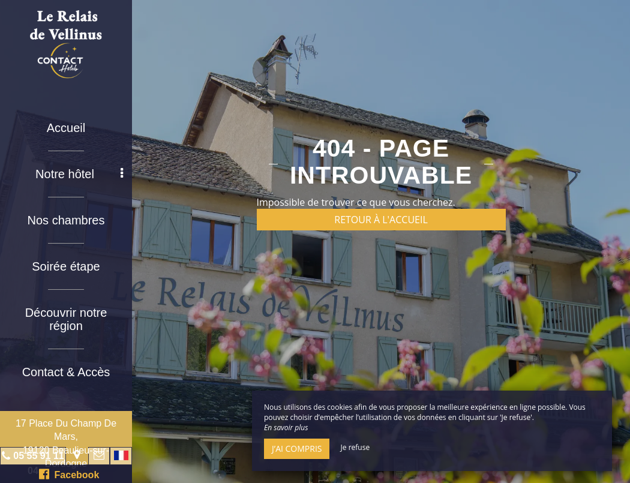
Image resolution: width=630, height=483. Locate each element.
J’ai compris (297, 448)
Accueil (66, 127)
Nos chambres (66, 220)
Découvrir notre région (66, 319)
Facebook (69, 474)
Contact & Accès (66, 372)
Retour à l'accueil (381, 219)
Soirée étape (66, 266)
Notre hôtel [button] (79, 174)
